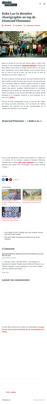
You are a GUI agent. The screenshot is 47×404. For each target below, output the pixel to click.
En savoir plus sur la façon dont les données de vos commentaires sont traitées (23, 329)
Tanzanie (37, 25)
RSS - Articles (11, 392)
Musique (30, 25)
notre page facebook (25, 162)
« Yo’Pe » (11, 97)
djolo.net (8, 400)
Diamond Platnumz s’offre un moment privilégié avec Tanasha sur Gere (11, 202)
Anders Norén (41, 400)
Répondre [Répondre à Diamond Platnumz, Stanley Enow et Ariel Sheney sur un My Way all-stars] (5, 272)
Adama (19, 25)
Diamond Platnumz (29, 65)
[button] (40, 3)
